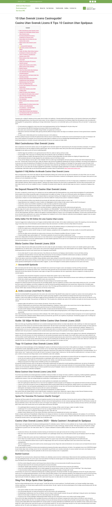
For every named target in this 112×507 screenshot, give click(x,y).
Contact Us (73, 8)
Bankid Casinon (23, 68)
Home (37, 8)
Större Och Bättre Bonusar (26, 83)
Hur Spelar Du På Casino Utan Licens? (29, 94)
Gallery (66, 8)
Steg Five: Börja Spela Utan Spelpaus (28, 70)
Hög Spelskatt (22, 99)
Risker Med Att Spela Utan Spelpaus (28, 111)
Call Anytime (90, 7)
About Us (42, 8)
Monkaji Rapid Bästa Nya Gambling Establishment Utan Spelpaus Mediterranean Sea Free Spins (28, 80)
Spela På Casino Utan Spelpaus (27, 92)
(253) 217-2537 (91, 9)
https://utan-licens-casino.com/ (72, 168)
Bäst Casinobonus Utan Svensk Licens (29, 30)
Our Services (50, 8)
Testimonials (59, 8)
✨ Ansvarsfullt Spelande (25, 46)
